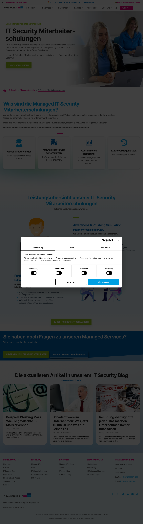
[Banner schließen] (118, 241)
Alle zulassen (103, 282)
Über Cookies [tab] (105, 247)
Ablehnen (71, 282)
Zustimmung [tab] (38, 247)
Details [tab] (71, 247)
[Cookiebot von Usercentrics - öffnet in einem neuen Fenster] (103, 240)
